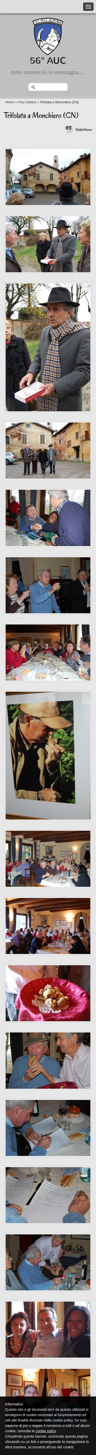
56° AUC (48, 60)
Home (9, 102)
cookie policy (46, 1431)
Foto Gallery (27, 102)
